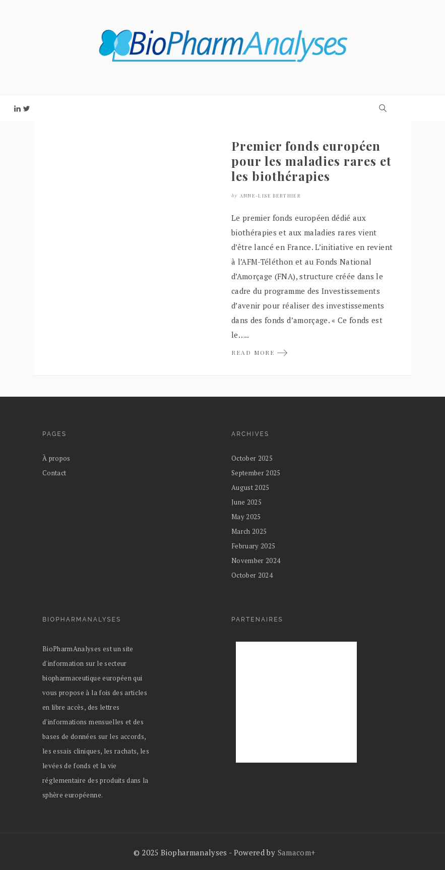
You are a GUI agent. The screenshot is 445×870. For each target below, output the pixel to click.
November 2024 (256, 560)
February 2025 (253, 545)
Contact (54, 472)
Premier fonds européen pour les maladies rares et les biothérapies (311, 161)
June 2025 (246, 502)
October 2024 (252, 575)
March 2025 (249, 531)
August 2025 (250, 487)
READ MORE (259, 352)
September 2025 (256, 472)
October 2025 (252, 458)
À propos (56, 458)
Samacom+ (297, 852)
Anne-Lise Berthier (270, 196)
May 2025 (246, 516)
